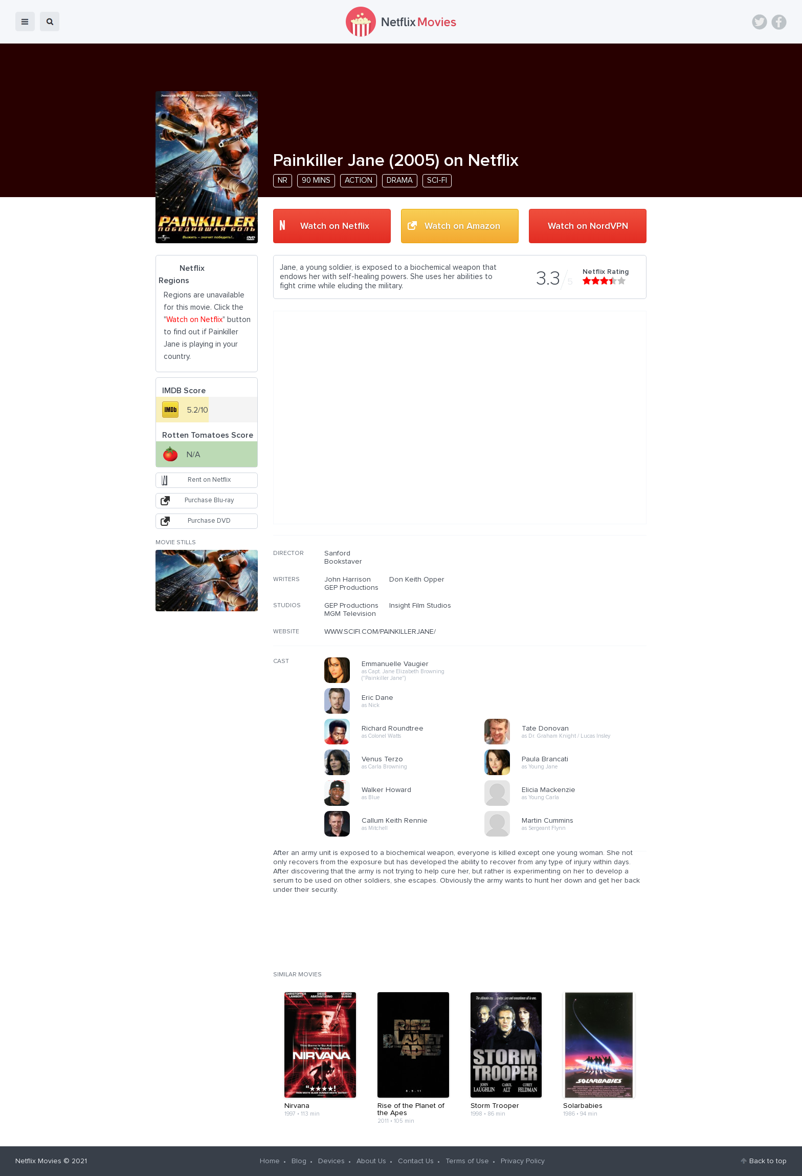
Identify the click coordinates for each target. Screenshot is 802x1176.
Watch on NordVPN (588, 226)
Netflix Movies (38, 1161)
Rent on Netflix (209, 480)
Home (270, 1161)
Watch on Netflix (334, 226)
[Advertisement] (570, 615)
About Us (371, 1161)
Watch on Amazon (462, 226)
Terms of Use (467, 1161)
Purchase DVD (209, 521)
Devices (331, 1161)
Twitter (759, 22)
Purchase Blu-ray (209, 500)
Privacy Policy (523, 1161)
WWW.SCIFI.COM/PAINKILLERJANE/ (380, 631)
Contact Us (416, 1161)
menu (25, 21)
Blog (299, 1161)
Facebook (779, 22)
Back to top (768, 1161)
